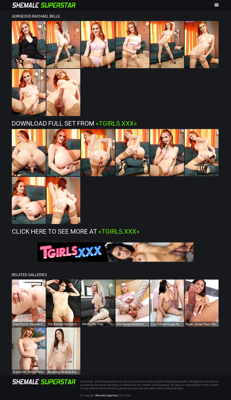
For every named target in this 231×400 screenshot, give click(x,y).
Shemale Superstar (106, 395)
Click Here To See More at (75, 231)
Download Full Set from (74, 123)
